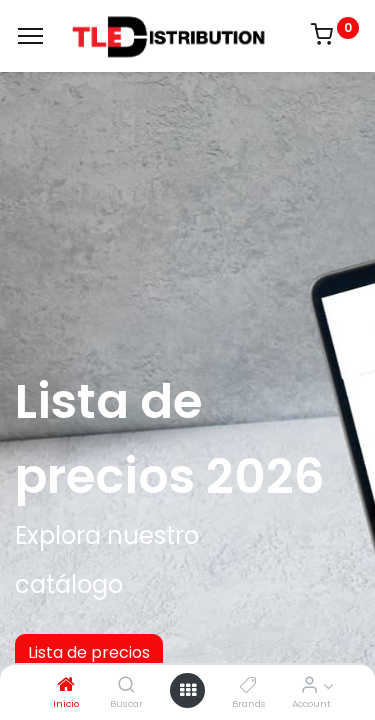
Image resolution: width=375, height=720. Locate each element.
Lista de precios (89, 652)
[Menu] (30, 36)
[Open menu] (188, 690)
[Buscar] (126, 685)
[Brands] (248, 685)
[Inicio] (66, 685)
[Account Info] (309, 685)
